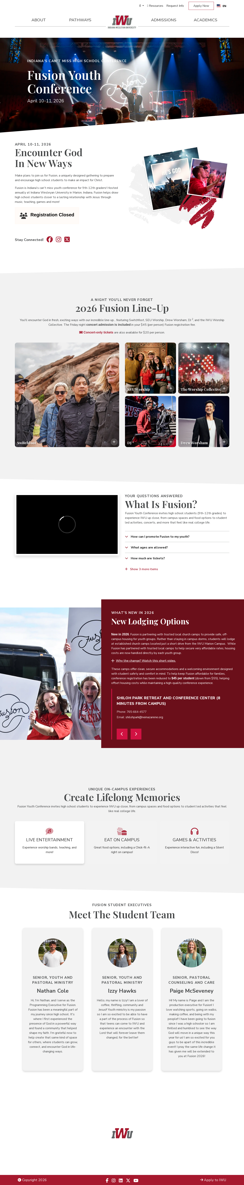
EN (221, 6)
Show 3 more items (141, 569)
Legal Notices (28, 1151)
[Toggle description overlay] (114, 442)
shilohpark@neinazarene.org (144, 717)
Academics (205, 20)
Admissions (163, 20)
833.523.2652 (131, 1166)
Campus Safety (214, 1166)
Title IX (23, 1156)
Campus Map (216, 1161)
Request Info (175, 6)
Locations (219, 1156)
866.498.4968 (127, 1161)
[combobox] (221, 6)
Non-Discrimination (32, 1161)
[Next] (136, 734)
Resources (155, 6)
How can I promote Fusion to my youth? (160, 537)
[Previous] (122, 734)
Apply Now (201, 6)
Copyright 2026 (32, 1180)
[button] (143, 660)
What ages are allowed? (149, 547)
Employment (27, 1166)
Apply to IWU (213, 1180)
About (38, 20)
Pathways (80, 20)
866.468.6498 (130, 1156)
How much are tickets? (147, 558)
